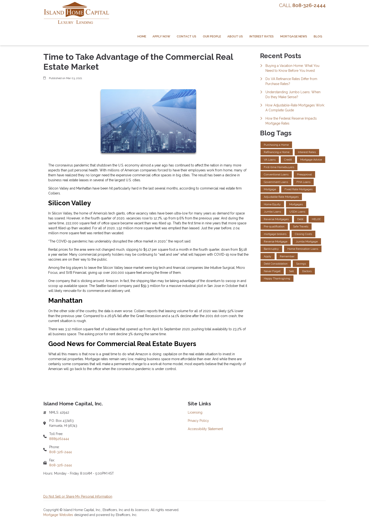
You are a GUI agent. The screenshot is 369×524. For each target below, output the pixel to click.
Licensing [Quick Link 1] (195, 412)
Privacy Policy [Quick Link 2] (198, 421)
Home (141, 36)
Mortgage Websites (58, 515)
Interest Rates (261, 36)
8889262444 (59, 439)
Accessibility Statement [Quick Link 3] (205, 429)
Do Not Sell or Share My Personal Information (77, 496)
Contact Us (186, 36)
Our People (212, 36)
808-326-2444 (60, 452)
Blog (318, 36)
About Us (235, 36)
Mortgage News (293, 36)
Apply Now (161, 36)
